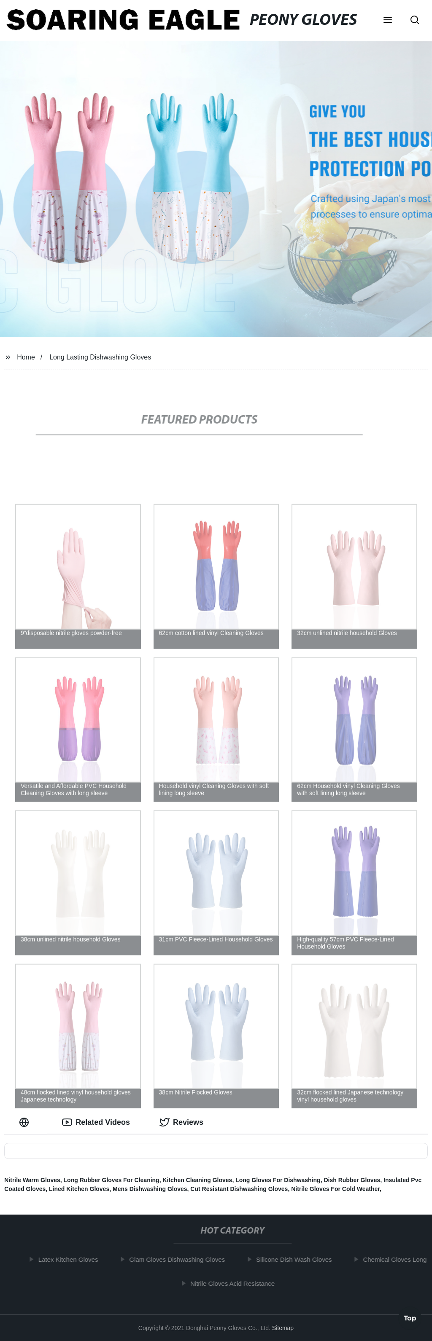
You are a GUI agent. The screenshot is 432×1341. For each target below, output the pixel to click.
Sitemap (283, 1328)
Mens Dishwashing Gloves (150, 1188)
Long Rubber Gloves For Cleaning (111, 1180)
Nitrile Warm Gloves (32, 1180)
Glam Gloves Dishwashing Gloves (180, 1259)
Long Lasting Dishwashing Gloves (100, 357)
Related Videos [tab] (96, 1122)
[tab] (25, 1122)
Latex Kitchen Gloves (72, 1259)
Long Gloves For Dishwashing (277, 1180)
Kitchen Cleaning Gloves (197, 1180)
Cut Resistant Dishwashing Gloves (239, 1188)
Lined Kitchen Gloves (79, 1188)
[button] (387, 21)
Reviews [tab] (181, 1122)
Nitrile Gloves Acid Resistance (236, 1283)
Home (26, 357)
